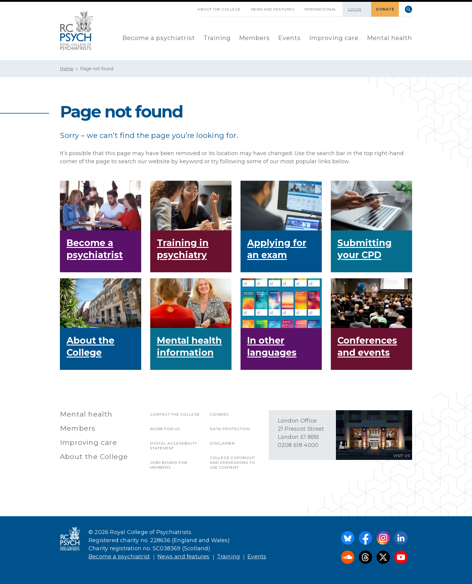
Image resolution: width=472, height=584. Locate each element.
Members (254, 38)
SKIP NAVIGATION (187, 6)
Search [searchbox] (408, 9)
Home (66, 68)
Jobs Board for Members (169, 465)
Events (289, 38)
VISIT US (401, 455)
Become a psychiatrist (158, 38)
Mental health (389, 38)
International (320, 9)
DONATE (385, 9)
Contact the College (175, 414)
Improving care (334, 38)
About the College (219, 9)
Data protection (230, 428)
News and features (272, 9)
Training (217, 38)
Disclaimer (222, 443)
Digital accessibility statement (173, 445)
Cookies (219, 414)
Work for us (165, 428)
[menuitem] (158, 38)
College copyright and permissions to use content (232, 462)
